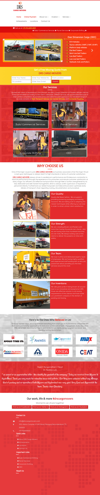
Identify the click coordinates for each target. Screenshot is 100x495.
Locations (34, 21)
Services (66, 17)
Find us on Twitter (40, 407)
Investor (55, 17)
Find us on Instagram (59, 407)
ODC (69, 153)
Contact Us (45, 21)
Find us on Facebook (22, 407)
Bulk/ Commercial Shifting (27, 458)
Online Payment (30, 17)
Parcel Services (69, 124)
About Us (43, 17)
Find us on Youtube (79, 407)
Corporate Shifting (30, 153)
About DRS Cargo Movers (27, 439)
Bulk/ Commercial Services (30, 124)
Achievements (21, 21)
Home (18, 17)
